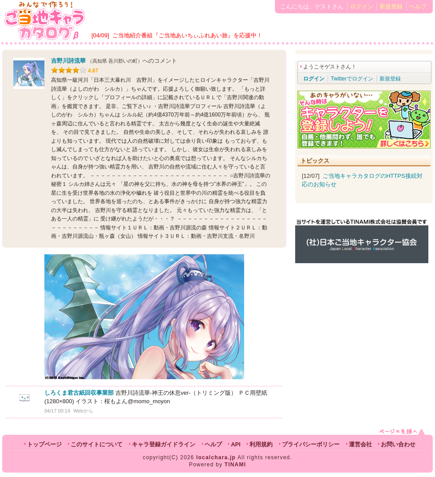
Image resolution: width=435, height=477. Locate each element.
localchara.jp (216, 457)
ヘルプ (418, 6)
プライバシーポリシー (311, 444)
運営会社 (360, 444)
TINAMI (235, 464)
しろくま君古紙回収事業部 (79, 392)
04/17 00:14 (57, 410)
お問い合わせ (398, 444)
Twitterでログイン (352, 79)
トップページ (44, 444)
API (236, 444)
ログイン (361, 6)
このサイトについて (97, 444)
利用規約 (261, 444)
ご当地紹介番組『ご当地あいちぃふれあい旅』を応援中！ (187, 35)
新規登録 (391, 6)
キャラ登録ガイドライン (163, 444)
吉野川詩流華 (68, 60)
